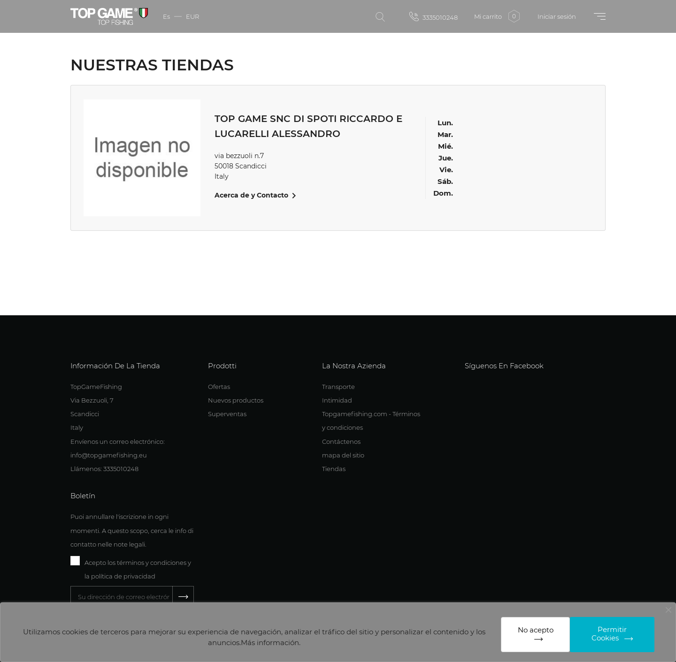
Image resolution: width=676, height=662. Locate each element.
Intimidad (337, 400)
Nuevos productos (235, 400)
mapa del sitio (343, 455)
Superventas (227, 414)
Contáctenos (341, 441)
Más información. (270, 642)
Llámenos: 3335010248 (104, 468)
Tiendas (334, 468)
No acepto (535, 629)
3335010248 (433, 16)
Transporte (338, 386)
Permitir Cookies (609, 634)
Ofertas (219, 386)
